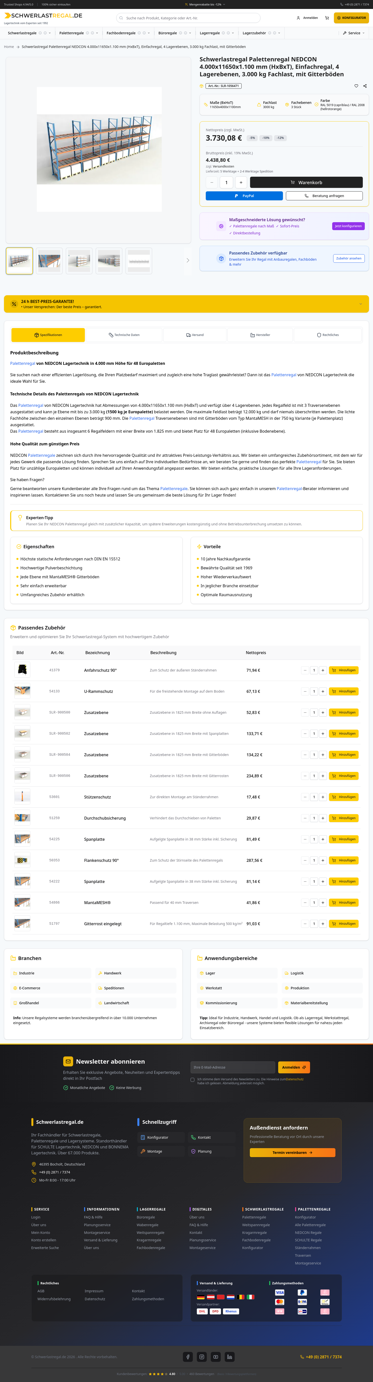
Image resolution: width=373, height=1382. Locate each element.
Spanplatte (94, 839)
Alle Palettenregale (310, 1224)
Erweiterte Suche (45, 1247)
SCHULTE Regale (308, 1240)
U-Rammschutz (98, 691)
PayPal (248, 195)
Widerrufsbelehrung (54, 1299)
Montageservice (97, 1232)
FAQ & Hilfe (93, 1217)
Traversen (303, 1255)
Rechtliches (330, 335)
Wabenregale (148, 1224)
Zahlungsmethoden (148, 1299)
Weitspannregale (150, 1232)
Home (9, 46)
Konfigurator (252, 1247)
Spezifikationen (51, 335)
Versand (199, 335)
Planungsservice (97, 1224)
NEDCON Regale (308, 1232)
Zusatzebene (96, 712)
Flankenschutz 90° (101, 860)
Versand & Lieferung (100, 1240)
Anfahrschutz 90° (100, 670)
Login (36, 1217)
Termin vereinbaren (293, 1152)
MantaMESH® (97, 902)
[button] (19, 261)
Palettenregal (22, 363)
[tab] (186, 303)
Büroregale (146, 1217)
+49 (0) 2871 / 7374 (357, 4)
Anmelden (294, 1067)
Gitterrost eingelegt (103, 923)
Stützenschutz (97, 797)
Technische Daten (128, 335)
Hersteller (264, 335)
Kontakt (196, 1232)
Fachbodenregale (151, 1247)
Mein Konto (40, 1232)
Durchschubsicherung (105, 818)
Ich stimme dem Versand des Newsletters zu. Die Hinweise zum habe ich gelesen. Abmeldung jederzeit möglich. (250, 1081)
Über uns (38, 1224)
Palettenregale (41, 455)
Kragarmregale (149, 1240)
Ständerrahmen (308, 1247)
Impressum (94, 1291)
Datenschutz (295, 1079)
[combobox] (188, 18)
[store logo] (43, 15)
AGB (41, 1291)
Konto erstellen (43, 1240)
